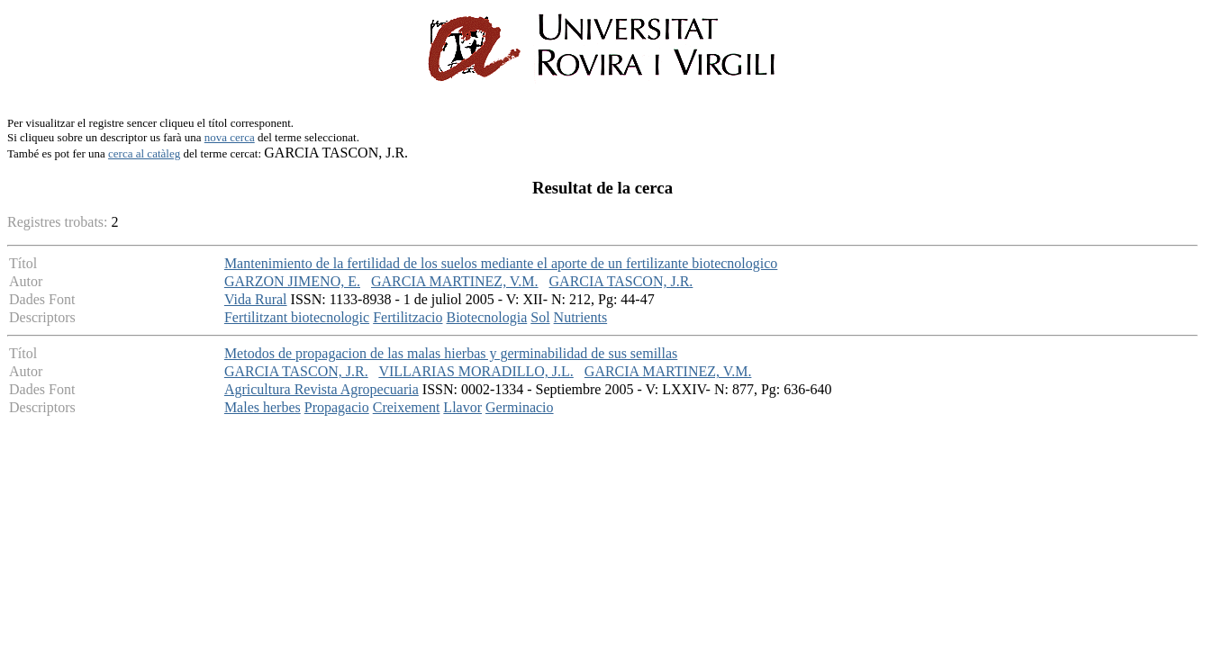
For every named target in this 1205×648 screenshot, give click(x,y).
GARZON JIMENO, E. (292, 281)
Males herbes (262, 407)
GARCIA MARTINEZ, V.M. (455, 281)
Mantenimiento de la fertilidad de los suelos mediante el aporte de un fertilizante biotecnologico (500, 263)
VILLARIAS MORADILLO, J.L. (475, 371)
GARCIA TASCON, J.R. (621, 281)
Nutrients (581, 317)
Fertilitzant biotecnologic (296, 317)
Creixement (406, 407)
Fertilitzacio (407, 317)
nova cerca (229, 137)
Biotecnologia (486, 317)
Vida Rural (255, 299)
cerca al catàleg (144, 153)
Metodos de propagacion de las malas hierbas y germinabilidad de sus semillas (450, 353)
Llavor (462, 407)
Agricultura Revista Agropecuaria (321, 389)
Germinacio (519, 407)
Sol (539, 317)
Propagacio (336, 407)
